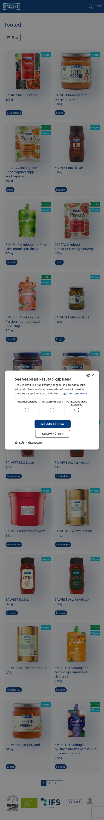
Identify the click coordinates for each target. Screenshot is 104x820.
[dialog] (52, 410)
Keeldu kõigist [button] (52, 433)
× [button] (93, 375)
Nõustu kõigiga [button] (52, 424)
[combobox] (88, 375)
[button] (28, 442)
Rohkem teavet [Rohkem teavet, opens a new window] (77, 393)
